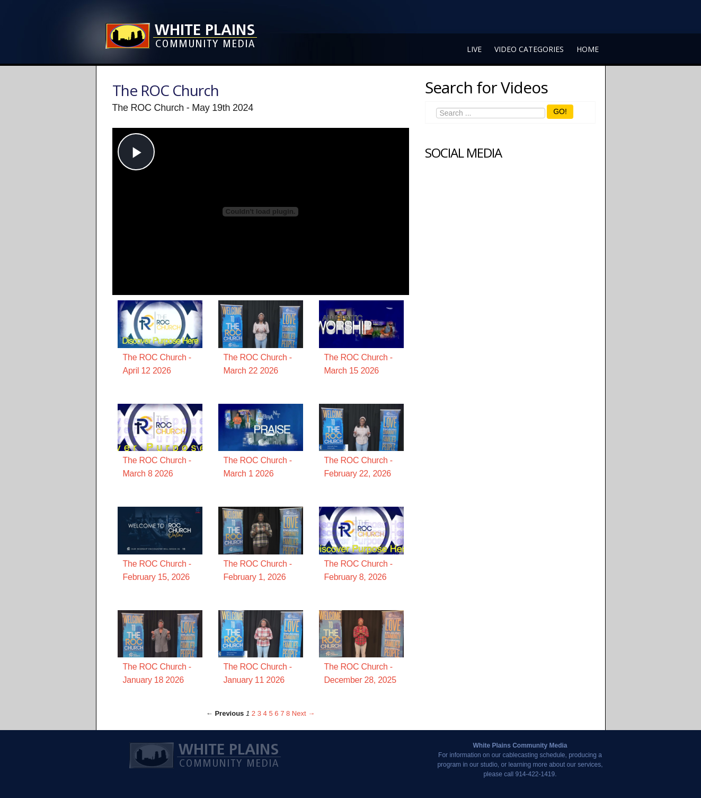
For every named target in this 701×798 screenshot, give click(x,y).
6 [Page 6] (276, 713)
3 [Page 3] (259, 713)
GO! (560, 111)
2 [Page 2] (253, 713)
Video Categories (529, 49)
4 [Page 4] (265, 713)
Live (474, 49)
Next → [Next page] (303, 713)
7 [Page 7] (282, 713)
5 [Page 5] (270, 713)
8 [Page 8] (288, 713)
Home (587, 49)
